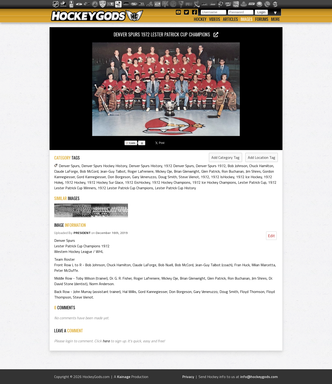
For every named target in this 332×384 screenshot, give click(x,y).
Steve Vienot (189, 177)
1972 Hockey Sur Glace (105, 182)
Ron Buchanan (233, 171)
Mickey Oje (163, 171)
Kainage (123, 376)
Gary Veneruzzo (144, 177)
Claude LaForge (66, 171)
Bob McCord (89, 171)
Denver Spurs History (145, 165)
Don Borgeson (119, 177)
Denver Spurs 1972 (211, 165)
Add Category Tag (225, 157)
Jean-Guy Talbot (113, 171)
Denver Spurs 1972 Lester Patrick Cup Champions (166, 34)
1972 (205, 177)
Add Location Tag (261, 157)
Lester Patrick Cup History (175, 188)
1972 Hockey (75, 182)
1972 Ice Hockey (249, 177)
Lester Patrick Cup (252, 182)
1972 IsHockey (222, 177)
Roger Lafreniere (140, 171)
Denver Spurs (69, 165)
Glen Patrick (210, 171)
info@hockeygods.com (259, 376)
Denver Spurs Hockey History (104, 165)
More (275, 19)
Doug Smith (167, 177)
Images (246, 19)
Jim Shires (253, 171)
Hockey (200, 19)
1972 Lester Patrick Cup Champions (125, 188)
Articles (230, 19)
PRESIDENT (82, 232)
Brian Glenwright (186, 171)
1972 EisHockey (137, 182)
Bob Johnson (237, 165)
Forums (261, 19)
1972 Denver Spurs (179, 165)
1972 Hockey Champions (171, 182)
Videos (214, 19)
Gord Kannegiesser (91, 177)
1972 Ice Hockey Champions (214, 182)
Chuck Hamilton (261, 165)
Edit (271, 236)
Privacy (188, 376)
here (106, 341)
